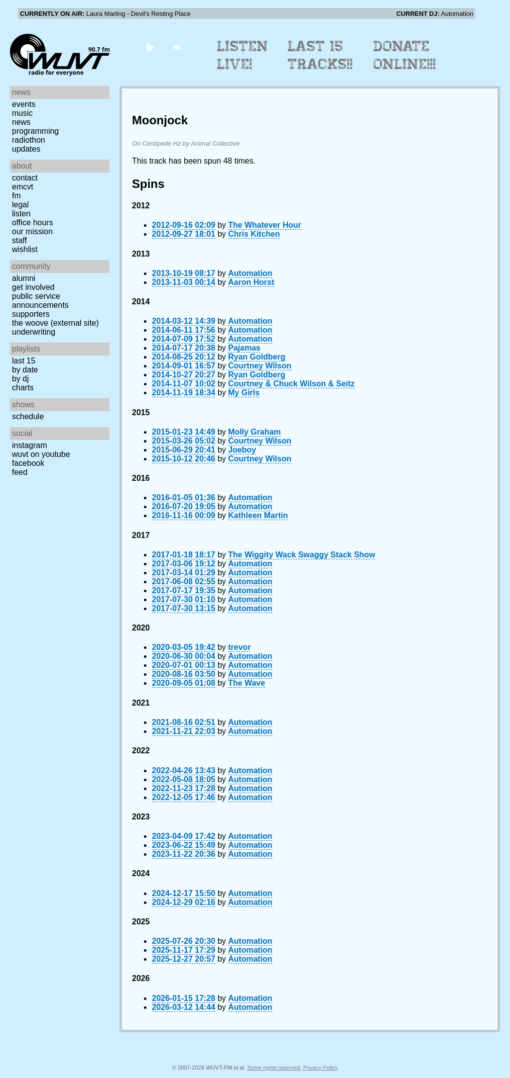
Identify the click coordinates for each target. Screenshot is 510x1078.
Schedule (28, 416)
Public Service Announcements (40, 300)
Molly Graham (254, 432)
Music (22, 113)
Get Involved (33, 287)
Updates (26, 149)
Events (23, 104)
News (21, 122)
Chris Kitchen (254, 234)
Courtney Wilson (259, 365)
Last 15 (23, 361)
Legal (20, 204)
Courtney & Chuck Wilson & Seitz (291, 383)
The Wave (246, 683)
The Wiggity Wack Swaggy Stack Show (301, 554)
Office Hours (32, 222)
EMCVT (22, 186)
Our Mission (32, 231)
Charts (23, 387)
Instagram (29, 445)
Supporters (31, 314)
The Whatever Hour (264, 225)
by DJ (20, 378)
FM (16, 195)
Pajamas (244, 348)
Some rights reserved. (274, 1068)
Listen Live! (242, 55)
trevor (239, 647)
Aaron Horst (251, 282)
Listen (21, 213)
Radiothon (28, 140)
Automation (250, 273)
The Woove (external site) (55, 323)
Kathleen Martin (258, 515)
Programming (35, 131)
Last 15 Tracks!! (320, 55)
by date (25, 369)
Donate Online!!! (405, 55)
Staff (19, 240)
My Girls (243, 392)
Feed (19, 472)
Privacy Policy (320, 1068)
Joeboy (242, 450)
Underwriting (33, 332)
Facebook (28, 463)
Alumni (23, 278)
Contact (25, 178)
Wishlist (25, 249)
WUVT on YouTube (41, 454)
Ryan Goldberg (256, 357)
